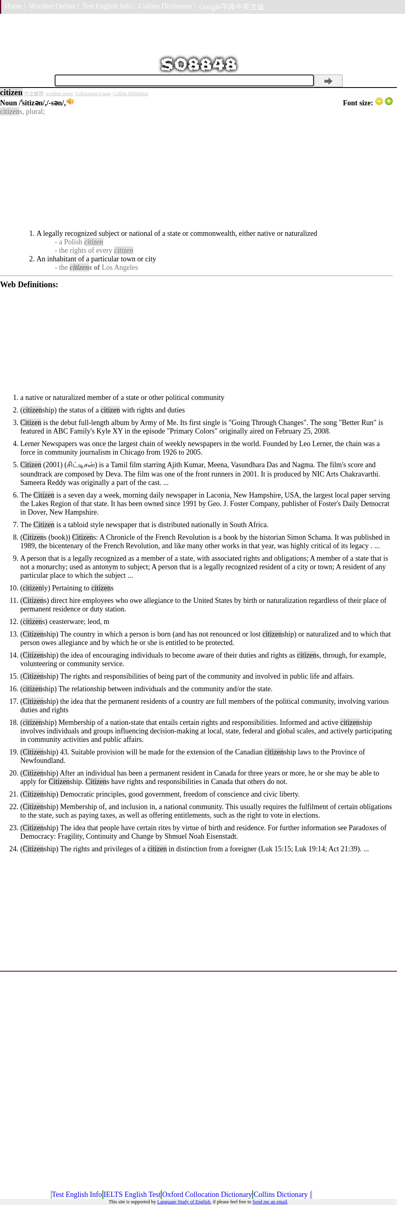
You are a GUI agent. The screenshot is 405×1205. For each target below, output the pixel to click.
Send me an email (269, 1202)
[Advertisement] (196, 172)
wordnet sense (59, 93)
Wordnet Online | (54, 6)
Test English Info (77, 1194)
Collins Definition (130, 93)
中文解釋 (34, 93)
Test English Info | (108, 6)
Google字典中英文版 (231, 7)
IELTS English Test (132, 1194)
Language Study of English (183, 1202)
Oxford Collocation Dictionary (207, 1194)
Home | (15, 6)
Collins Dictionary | (167, 6)
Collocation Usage (93, 93)
